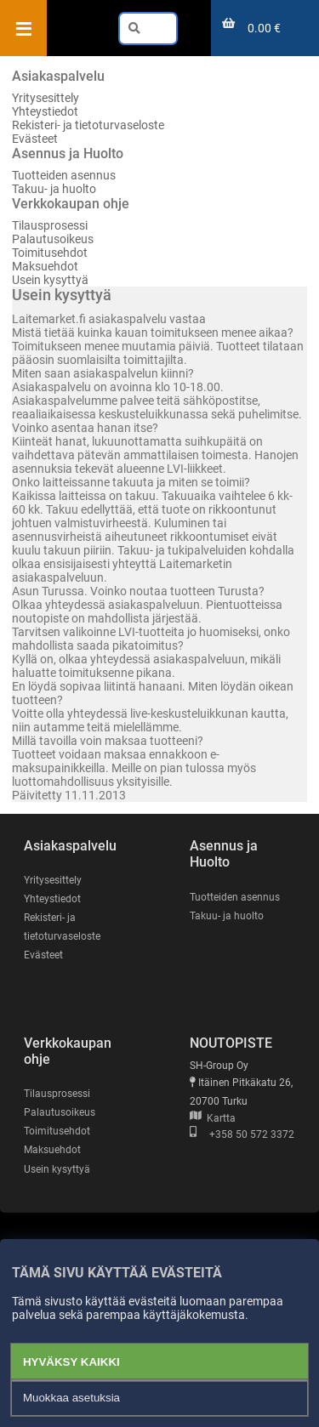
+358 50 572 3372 (242, 1134)
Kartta (213, 1118)
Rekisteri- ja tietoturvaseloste (88, 125)
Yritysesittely (45, 98)
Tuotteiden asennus (64, 175)
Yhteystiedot (45, 111)
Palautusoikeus (53, 239)
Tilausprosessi (50, 225)
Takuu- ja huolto (54, 189)
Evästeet (35, 138)
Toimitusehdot (50, 252)
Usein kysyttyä (50, 280)
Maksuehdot (45, 266)
